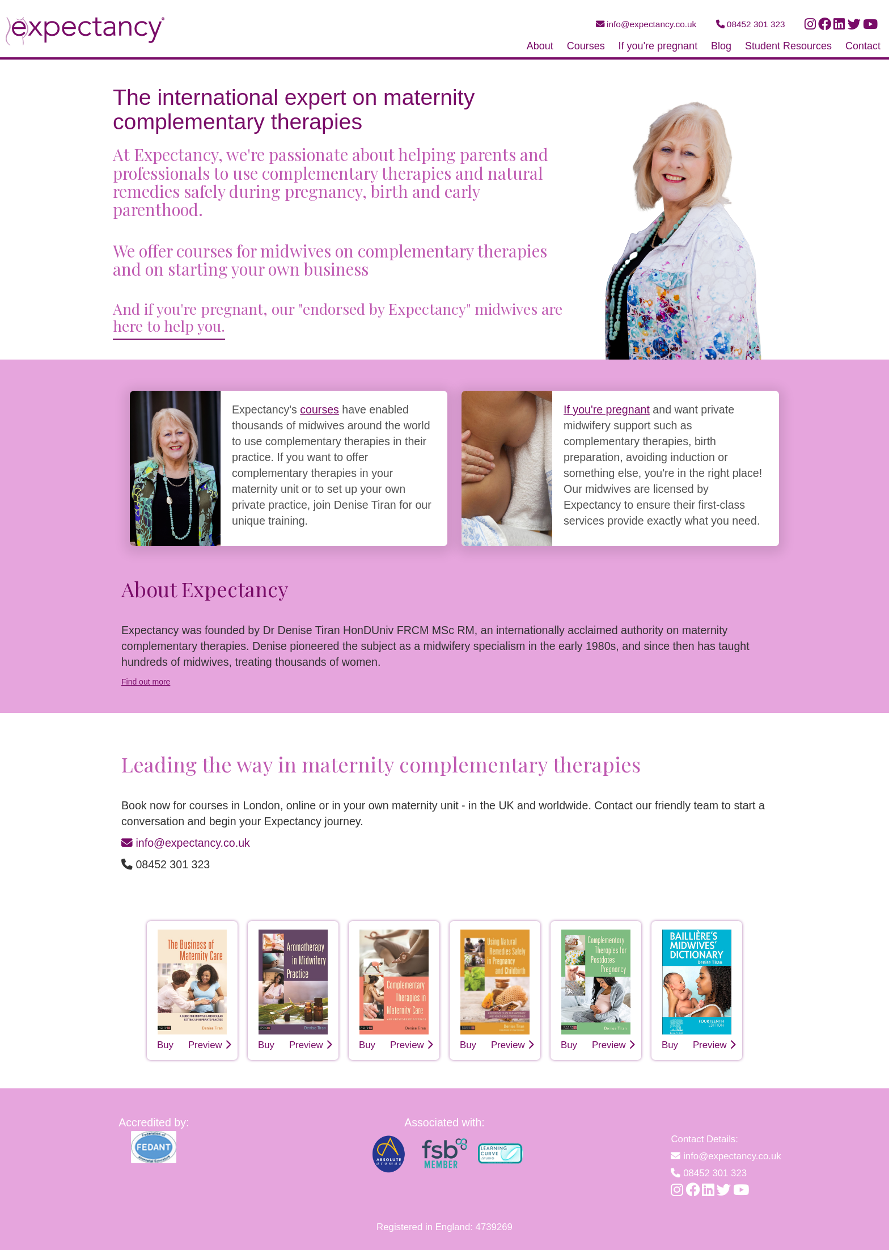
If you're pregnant (658, 46)
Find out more (145, 681)
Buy (165, 1045)
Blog (721, 46)
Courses (586, 46)
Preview (210, 1045)
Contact (862, 46)
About (540, 46)
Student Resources (788, 46)
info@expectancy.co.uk (646, 24)
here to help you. (169, 325)
